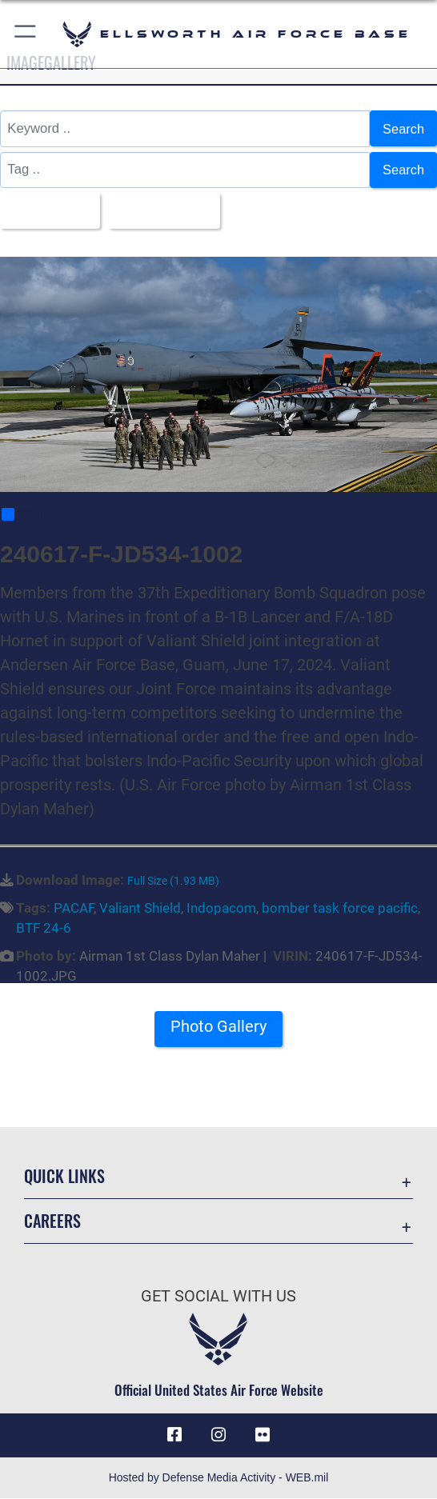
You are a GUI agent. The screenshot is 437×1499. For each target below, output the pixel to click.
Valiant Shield (140, 909)
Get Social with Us (218, 1295)
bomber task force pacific (340, 909)
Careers (52, 1221)
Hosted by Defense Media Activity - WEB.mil (219, 1478)
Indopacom (221, 909)
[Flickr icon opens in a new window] (263, 1436)
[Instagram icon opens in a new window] (218, 1436)
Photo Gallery (218, 1027)
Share (27, 515)
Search (403, 128)
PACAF (74, 909)
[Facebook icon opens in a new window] (174, 1436)
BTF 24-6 (43, 929)
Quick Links (64, 1177)
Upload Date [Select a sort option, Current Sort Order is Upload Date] (161, 210)
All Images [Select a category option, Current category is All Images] (45, 210)
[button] (26, 34)
